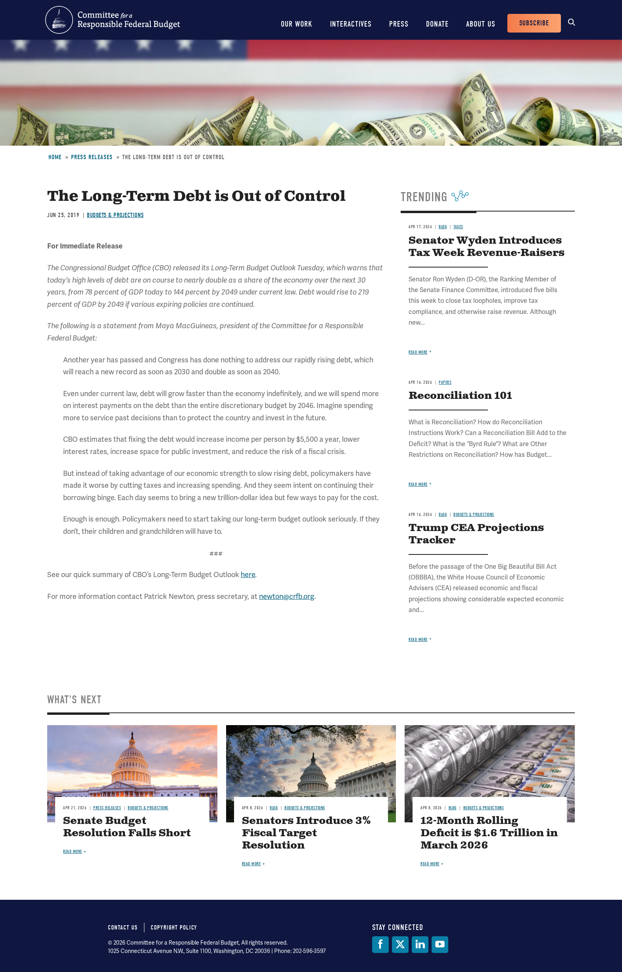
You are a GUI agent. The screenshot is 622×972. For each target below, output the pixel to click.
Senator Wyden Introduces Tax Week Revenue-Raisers (486, 247)
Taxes (458, 226)
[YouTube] (440, 944)
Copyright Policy (174, 927)
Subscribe (534, 23)
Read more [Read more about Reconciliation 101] (418, 484)
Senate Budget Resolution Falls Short (127, 827)
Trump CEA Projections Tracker (476, 534)
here (248, 574)
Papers (445, 382)
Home (54, 157)
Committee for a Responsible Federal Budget (112, 20)
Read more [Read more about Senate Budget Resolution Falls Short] (72, 851)
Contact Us (123, 927)
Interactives (351, 24)
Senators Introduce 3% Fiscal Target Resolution (306, 833)
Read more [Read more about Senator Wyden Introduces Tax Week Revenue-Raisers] (418, 352)
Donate (437, 24)
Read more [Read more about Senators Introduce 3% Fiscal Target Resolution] (251, 863)
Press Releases (92, 157)
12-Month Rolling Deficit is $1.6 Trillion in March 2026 (489, 833)
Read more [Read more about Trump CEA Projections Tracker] (418, 639)
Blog (443, 226)
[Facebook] (380, 944)
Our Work (297, 24)
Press (399, 24)
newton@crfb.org (286, 596)
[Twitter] (400, 944)
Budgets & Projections (115, 215)
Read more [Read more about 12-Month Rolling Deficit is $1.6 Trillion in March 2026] (430, 863)
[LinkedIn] (420, 944)
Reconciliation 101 (460, 396)
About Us (480, 24)
